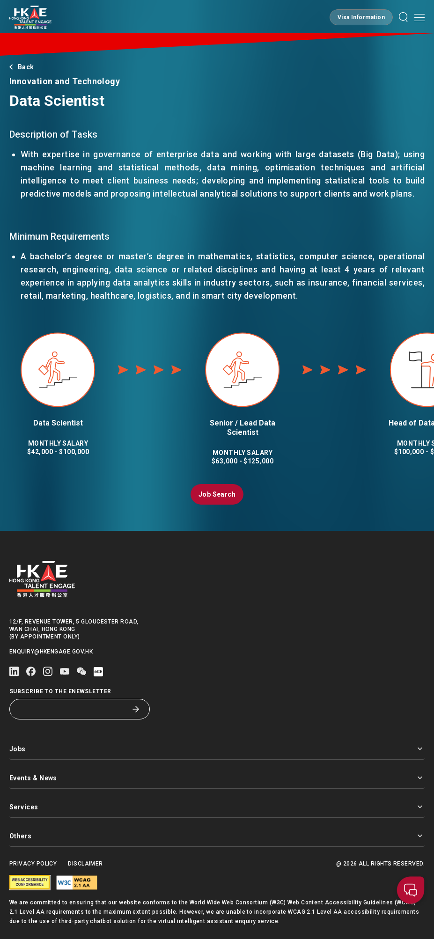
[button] (361, 17)
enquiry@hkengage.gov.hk (51, 651)
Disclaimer (85, 863)
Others (217, 836)
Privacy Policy (33, 863)
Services (217, 807)
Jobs (217, 749)
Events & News (217, 778)
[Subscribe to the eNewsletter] (72, 709)
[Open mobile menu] (419, 17)
